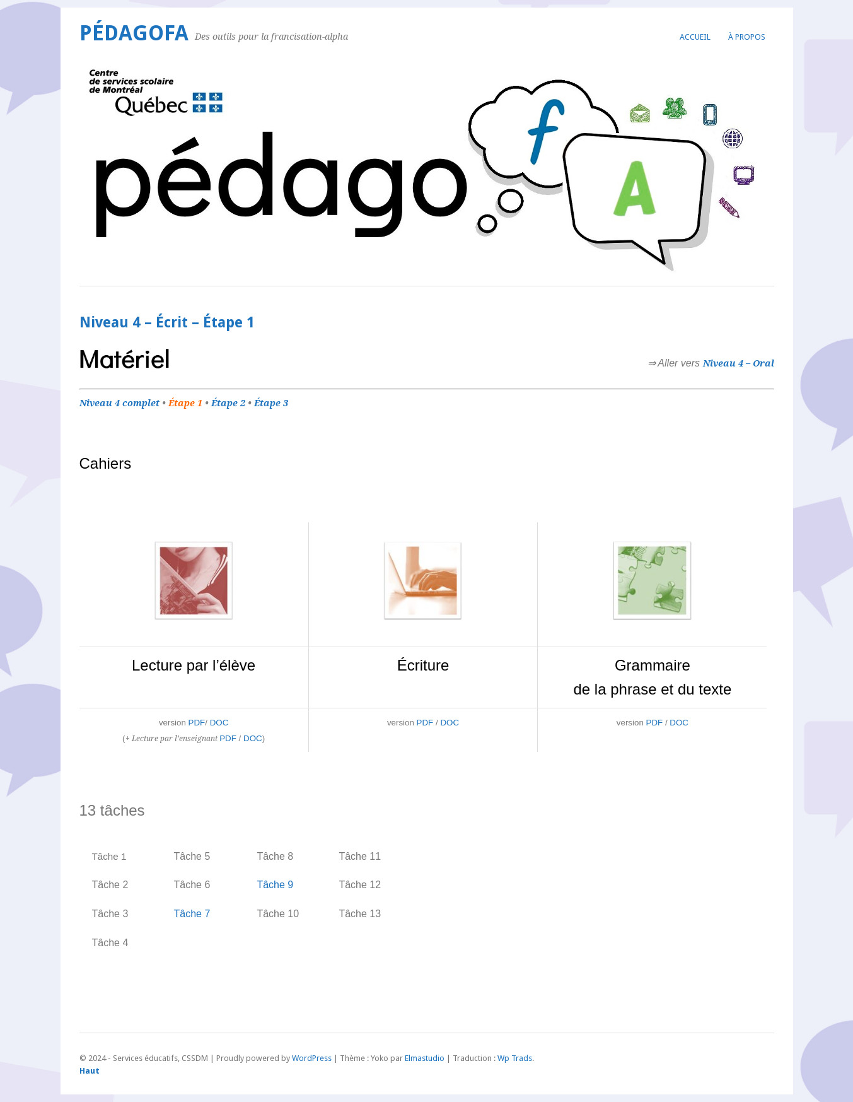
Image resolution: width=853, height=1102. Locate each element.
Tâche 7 (192, 913)
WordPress (312, 1058)
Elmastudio (424, 1058)
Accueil (695, 37)
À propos (746, 37)
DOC (219, 722)
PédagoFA (134, 33)
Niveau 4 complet (119, 403)
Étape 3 (271, 403)
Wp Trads (514, 1058)
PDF (197, 722)
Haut (89, 1071)
